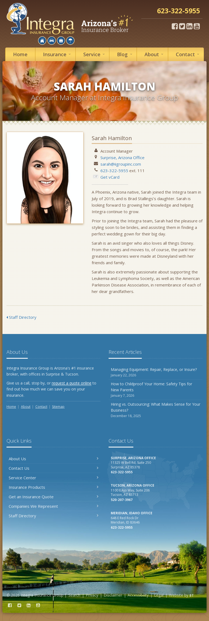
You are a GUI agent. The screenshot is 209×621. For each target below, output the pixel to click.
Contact (188, 54)
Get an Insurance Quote (53, 496)
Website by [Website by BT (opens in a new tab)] (181, 595)
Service (94, 54)
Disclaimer (113, 595)
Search (74, 595)
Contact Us (53, 468)
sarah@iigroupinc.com (120, 164)
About (155, 54)
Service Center (53, 477)
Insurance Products (53, 487)
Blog (125, 54)
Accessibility (138, 595)
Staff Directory (21, 317)
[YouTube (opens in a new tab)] (197, 26)
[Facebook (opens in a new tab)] (175, 26)
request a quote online (71, 383)
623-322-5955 (114, 170)
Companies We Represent (53, 506)
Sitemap (58, 406)
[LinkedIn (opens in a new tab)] (189, 26)
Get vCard (109, 177)
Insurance (57, 54)
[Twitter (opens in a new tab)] (182, 26)
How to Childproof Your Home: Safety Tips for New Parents (155, 389)
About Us (53, 458)
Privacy (92, 595)
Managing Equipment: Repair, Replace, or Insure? (155, 372)
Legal (159, 595)
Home (20, 54)
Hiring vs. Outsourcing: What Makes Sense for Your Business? (155, 410)
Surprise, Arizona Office (122, 157)
